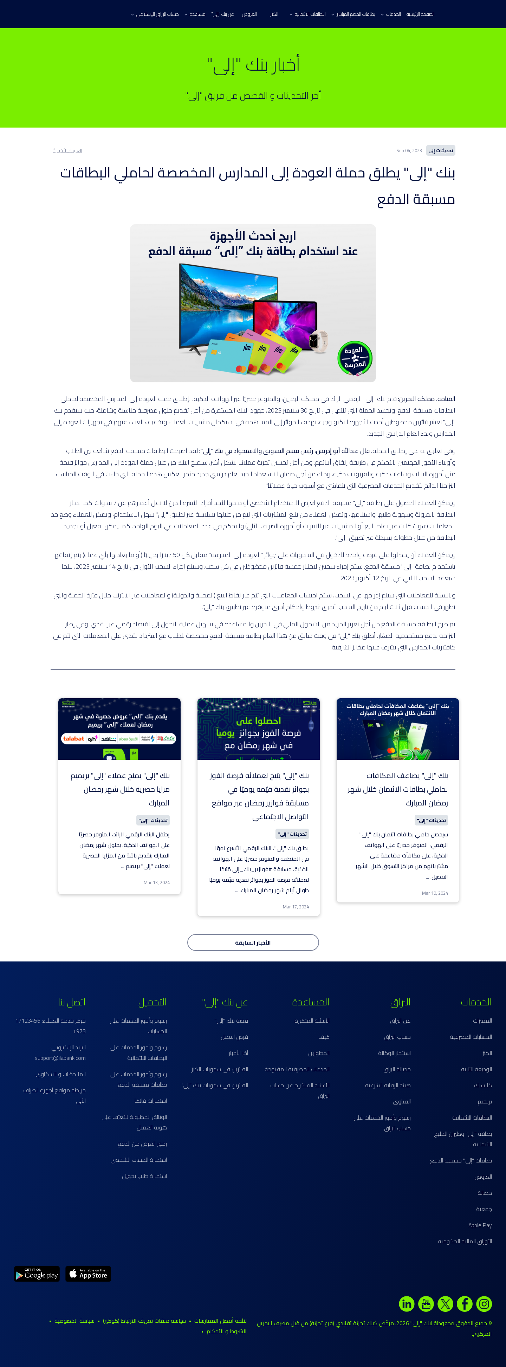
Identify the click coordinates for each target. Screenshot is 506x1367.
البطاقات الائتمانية (308, 14)
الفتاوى (402, 1101)
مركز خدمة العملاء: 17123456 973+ (50, 1025)
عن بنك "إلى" (222, 14)
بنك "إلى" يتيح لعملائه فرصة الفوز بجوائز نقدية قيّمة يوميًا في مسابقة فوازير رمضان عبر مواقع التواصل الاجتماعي (259, 796)
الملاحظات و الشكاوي (60, 1074)
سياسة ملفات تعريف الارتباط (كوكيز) (144, 1320)
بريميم (485, 1101)
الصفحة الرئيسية (421, 14)
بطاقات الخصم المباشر (353, 14)
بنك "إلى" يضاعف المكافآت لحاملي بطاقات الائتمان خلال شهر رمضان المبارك (398, 789)
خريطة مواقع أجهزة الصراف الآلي (54, 1095)
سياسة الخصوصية (74, 1320)
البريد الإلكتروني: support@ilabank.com (60, 1052)
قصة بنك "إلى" (231, 1020)
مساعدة (195, 14)
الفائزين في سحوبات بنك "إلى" (214, 1085)
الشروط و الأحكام (227, 1331)
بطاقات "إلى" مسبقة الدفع (461, 1160)
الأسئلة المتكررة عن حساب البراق (300, 1090)
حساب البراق (397, 1036)
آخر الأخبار (238, 1053)
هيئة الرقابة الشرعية (388, 1085)
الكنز (274, 14)
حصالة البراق (397, 1069)
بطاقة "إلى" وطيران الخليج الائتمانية (463, 1138)
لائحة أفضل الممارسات (220, 1320)
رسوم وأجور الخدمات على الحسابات (138, 1025)
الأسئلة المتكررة (312, 1020)
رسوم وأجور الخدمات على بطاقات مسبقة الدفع (138, 1079)
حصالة (485, 1192)
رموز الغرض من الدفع (142, 1143)
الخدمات (391, 14)
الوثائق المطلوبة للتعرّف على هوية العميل (134, 1122)
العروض (249, 14)
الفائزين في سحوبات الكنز (220, 1069)
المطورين (319, 1053)
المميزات (482, 1020)
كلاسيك (483, 1085)
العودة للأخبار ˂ (67, 150)
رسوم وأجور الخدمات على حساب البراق (382, 1122)
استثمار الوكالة (394, 1053)
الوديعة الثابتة (476, 1069)
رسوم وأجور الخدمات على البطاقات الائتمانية (138, 1052)
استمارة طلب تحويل (144, 1176)
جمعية (484, 1209)
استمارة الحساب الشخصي (138, 1159)
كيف (324, 1036)
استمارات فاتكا (151, 1100)
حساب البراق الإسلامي (155, 14)
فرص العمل (234, 1036)
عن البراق (400, 1020)
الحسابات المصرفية (471, 1036)
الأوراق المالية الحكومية (465, 1241)
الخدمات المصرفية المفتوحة (297, 1069)
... (427, 876)
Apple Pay (480, 1225)
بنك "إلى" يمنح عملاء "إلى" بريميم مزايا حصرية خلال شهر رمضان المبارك (120, 789)
